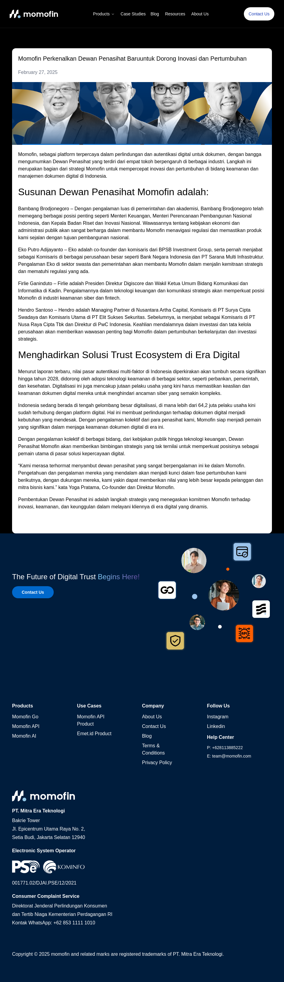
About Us (200, 13)
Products (103, 13)
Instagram (217, 716)
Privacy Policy (157, 762)
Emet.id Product (94, 733)
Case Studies (133, 13)
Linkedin (216, 726)
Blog (155, 13)
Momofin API (26, 726)
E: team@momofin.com (229, 756)
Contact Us (259, 13)
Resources (175, 13)
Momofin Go (25, 716)
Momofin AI (24, 736)
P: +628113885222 (225, 747)
